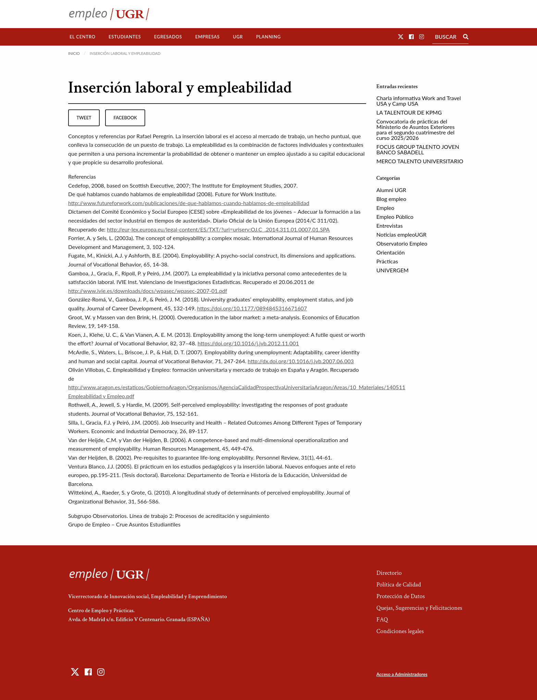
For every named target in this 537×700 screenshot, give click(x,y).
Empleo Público (394, 216)
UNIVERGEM (392, 270)
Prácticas (387, 261)
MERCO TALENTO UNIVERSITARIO (419, 161)
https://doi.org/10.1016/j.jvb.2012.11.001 (248, 343)
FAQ (382, 620)
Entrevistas (389, 225)
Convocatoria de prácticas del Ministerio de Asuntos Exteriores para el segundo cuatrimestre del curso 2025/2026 (415, 129)
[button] (400, 36)
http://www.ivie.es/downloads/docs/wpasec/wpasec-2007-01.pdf (147, 290)
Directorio (389, 573)
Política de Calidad (398, 585)
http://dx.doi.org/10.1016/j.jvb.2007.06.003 (301, 361)
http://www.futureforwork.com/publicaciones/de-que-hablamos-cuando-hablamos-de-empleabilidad (188, 203)
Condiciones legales (400, 631)
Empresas (207, 36)
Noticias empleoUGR (401, 234)
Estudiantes (125, 36)
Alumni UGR (391, 190)
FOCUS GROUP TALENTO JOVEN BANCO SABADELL (417, 149)
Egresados (168, 36)
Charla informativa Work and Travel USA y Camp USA (418, 101)
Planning (268, 36)
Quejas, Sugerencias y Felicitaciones (419, 608)
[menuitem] (82, 37)
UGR (238, 36)
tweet (83, 117)
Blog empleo (391, 198)
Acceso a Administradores (401, 674)
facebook (125, 117)
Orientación (390, 252)
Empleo (385, 207)
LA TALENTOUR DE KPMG (409, 112)
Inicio (74, 53)
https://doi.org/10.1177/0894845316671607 (252, 308)
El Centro (83, 36)
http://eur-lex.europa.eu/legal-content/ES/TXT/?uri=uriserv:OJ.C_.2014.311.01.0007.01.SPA (218, 229)
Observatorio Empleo (401, 243)
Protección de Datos (400, 596)
